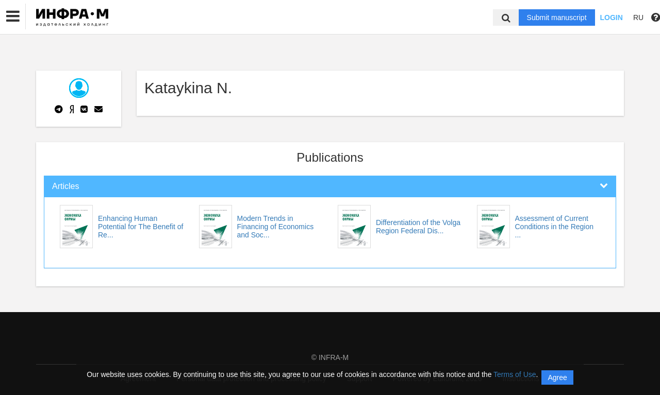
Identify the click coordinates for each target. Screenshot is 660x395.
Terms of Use (514, 374)
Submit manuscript (557, 17)
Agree (557, 377)
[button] (13, 16)
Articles (65, 186)
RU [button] (638, 17)
